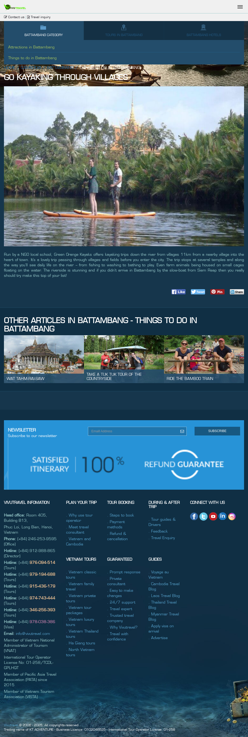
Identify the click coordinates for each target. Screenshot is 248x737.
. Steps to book (120, 515)
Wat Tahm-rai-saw (25, 378)
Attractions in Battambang (31, 47)
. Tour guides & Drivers (162, 521)
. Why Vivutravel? (122, 627)
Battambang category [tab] (43, 30)
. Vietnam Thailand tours (82, 633)
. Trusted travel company (120, 617)
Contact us (14, 16)
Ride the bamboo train (190, 378)
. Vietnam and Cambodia (78, 541)
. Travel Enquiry (161, 537)
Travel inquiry (38, 16)
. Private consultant (116, 580)
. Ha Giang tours (80, 643)
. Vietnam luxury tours (80, 621)
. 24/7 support (121, 602)
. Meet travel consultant (77, 529)
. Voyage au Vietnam (158, 574)
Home (9, 67)
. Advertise (158, 637)
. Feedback (158, 531)
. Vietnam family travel (80, 586)
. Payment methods (116, 524)
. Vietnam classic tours (81, 574)
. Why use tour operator (79, 517)
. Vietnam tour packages (78, 609)
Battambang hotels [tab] (204, 30)
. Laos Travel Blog (164, 595)
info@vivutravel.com (33, 633)
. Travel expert (119, 608)
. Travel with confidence (117, 636)
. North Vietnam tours (80, 652)
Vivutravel (11, 725)
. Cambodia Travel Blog (164, 586)
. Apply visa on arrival (161, 628)
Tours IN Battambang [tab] (123, 30)
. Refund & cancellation (117, 536)
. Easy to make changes (120, 592)
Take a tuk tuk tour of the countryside (114, 376)
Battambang (60, 67)
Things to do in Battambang (32, 57)
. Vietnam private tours (81, 598)
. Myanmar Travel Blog (163, 616)
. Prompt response (123, 572)
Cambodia (31, 67)
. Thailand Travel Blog (162, 604)
